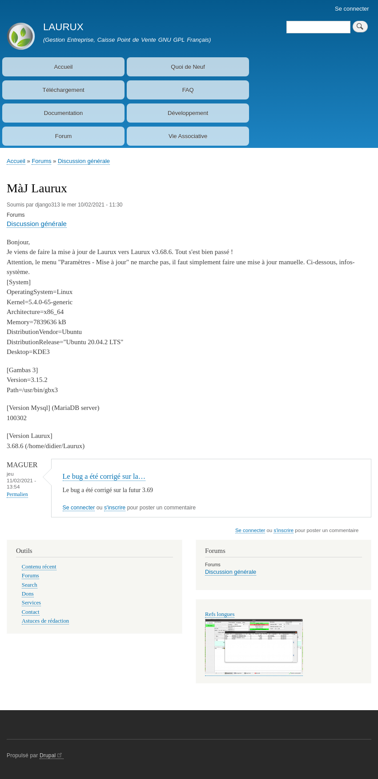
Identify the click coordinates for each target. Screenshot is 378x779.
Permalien (17, 494)
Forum (63, 136)
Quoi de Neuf (188, 67)
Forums (41, 161)
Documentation (63, 113)
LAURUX (63, 26)
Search (29, 585)
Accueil (63, 67)
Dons (28, 594)
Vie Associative (188, 136)
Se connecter (352, 8)
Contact (31, 612)
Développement (188, 113)
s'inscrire (114, 508)
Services (31, 603)
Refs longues (219, 614)
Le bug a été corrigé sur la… (104, 476)
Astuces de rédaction (45, 621)
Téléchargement (63, 90)
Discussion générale (84, 161)
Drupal (52, 755)
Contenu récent (39, 567)
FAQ (188, 90)
